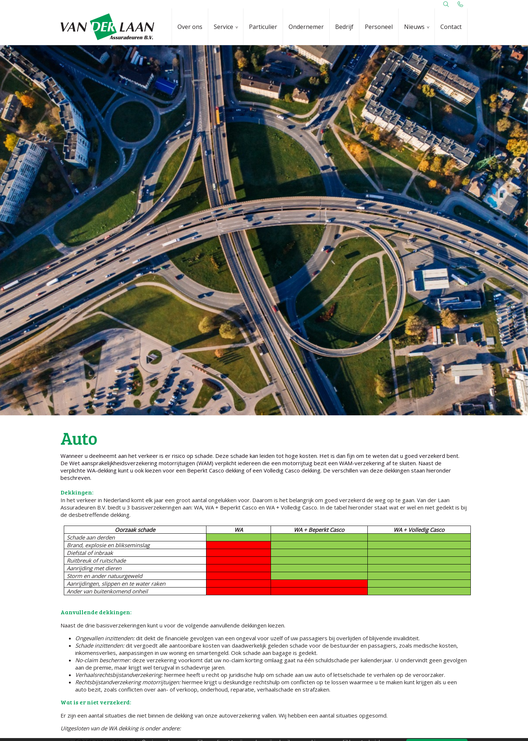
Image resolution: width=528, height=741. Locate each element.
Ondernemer (306, 27)
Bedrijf (344, 27)
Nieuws (414, 27)
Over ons (189, 27)
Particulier (263, 27)
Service (223, 27)
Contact (451, 27)
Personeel (379, 27)
